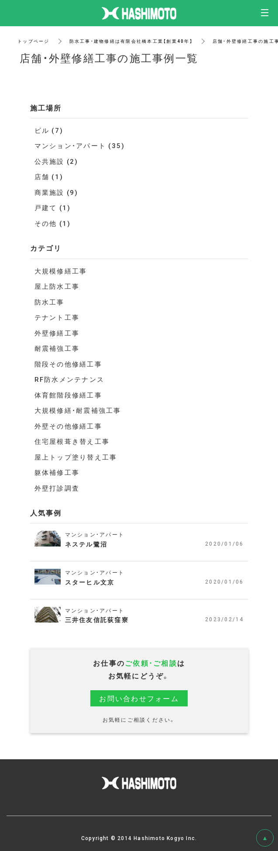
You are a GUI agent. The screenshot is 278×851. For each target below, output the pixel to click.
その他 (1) (52, 223)
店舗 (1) (49, 176)
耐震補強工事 (57, 348)
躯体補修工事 (57, 472)
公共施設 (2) (56, 161)
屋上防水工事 (57, 286)
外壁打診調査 (57, 488)
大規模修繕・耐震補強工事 (77, 410)
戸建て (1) (52, 207)
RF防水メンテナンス (69, 379)
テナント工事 (57, 317)
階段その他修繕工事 (68, 364)
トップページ (33, 41)
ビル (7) (49, 130)
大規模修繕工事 (60, 271)
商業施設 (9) (56, 192)
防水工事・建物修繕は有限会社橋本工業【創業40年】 (131, 41)
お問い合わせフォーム (139, 698)
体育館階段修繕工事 (68, 395)
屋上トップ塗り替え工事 (75, 457)
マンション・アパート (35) (79, 145)
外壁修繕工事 (57, 333)
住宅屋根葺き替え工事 (72, 441)
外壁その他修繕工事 (68, 426)
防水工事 (49, 302)
